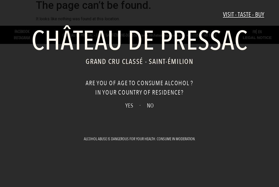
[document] (139, 93)
